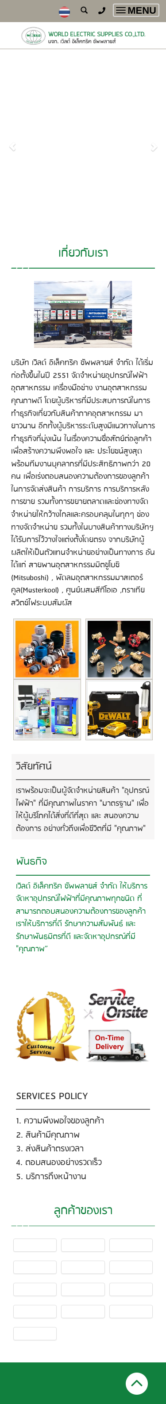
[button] (12, 142)
